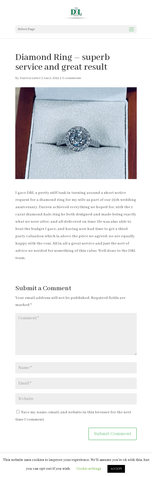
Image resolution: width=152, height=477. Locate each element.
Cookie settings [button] (88, 468)
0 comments (71, 78)
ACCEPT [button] (116, 469)
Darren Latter (30, 78)
